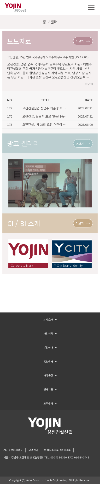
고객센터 (33, 450)
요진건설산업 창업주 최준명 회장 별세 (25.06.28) (54, 108)
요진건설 (15, 7)
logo (50, 426)
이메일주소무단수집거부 (57, 450)
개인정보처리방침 (13, 450)
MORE (89, 83)
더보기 (80, 41)
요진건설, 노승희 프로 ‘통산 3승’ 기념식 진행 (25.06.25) (59, 116)
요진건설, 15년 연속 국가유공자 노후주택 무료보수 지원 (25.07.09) (47, 57)
